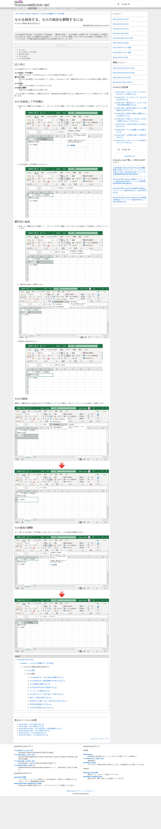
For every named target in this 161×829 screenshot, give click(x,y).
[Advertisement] (62, 753)
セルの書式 (31, 670)
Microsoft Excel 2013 (120, 29)
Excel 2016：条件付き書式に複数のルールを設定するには (131, 114)
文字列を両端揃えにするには (41, 704)
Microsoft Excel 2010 (120, 33)
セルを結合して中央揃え (28, 52)
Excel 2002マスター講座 (122, 47)
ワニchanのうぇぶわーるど (23, 783)
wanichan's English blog (92, 809)
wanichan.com (129, 156)
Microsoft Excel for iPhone (122, 82)
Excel (32, 8)
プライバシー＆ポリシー (85, 824)
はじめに (22, 50)
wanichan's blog (89, 796)
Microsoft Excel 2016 (120, 24)
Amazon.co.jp (119, 160)
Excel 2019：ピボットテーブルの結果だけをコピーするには (131, 141)
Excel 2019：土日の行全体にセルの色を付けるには (131, 125)
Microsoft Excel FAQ (120, 57)
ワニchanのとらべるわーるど (93, 791)
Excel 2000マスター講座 (122, 52)
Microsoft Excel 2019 (25, 660)
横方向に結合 (24, 54)
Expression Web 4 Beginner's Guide (27, 816)
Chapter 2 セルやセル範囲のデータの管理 (37, 663)
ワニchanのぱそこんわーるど (24, 788)
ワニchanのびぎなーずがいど (24, 798)
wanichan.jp (87, 787)
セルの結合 (23, 56)
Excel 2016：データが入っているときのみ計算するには (131, 98)
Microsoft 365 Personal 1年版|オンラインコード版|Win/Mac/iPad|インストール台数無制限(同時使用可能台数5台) (129, 181)
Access (63, 8)
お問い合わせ (71, 824)
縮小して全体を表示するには (41, 697)
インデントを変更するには (40, 691)
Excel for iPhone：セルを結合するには (33, 735)
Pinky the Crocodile (90, 806)
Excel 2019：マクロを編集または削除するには (131, 131)
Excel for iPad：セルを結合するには (32, 733)
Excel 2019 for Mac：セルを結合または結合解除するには (40, 728)
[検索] (129, 4)
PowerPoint (52, 8)
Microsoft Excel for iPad (122, 77)
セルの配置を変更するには (40, 684)
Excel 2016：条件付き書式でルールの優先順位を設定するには (131, 109)
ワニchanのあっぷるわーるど (24, 794)
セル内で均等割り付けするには (41, 708)
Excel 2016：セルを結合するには (31, 724)
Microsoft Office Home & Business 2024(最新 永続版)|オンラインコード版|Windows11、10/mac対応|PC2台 (129, 200)
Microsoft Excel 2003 (120, 43)
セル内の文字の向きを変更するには (43, 687)
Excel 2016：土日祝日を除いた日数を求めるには (131, 136)
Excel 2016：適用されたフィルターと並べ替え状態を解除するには (131, 104)
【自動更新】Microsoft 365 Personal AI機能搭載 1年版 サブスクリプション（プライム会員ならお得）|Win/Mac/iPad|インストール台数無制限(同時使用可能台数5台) (129, 171)
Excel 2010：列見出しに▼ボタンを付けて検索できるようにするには (131, 120)
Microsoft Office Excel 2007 (123, 38)
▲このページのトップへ (100, 772)
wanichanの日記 (20, 810)
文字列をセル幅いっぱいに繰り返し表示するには (48, 701)
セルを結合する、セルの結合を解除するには (49, 19)
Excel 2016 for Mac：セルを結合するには (34, 731)
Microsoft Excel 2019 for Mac (124, 68)
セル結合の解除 (25, 58)
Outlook (41, 8)
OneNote (72, 8)
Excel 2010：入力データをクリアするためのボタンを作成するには (131, 93)
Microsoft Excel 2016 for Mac (124, 73)
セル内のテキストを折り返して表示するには (46, 694)
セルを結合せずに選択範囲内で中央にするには (47, 681)
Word (25, 8)
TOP (17, 8)
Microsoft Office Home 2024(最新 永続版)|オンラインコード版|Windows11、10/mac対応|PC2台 (129, 190)
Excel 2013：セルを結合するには (31, 726)
